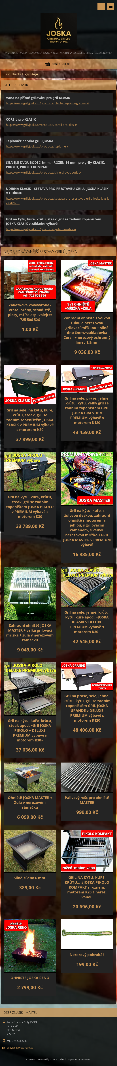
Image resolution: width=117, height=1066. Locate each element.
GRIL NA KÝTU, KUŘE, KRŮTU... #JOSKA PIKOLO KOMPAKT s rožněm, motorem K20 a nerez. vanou (87, 887)
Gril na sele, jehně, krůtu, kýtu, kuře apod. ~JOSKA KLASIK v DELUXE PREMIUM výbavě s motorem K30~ (87, 622)
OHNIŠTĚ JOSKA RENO (29, 977)
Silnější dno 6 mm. (30, 877)
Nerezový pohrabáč (87, 954)
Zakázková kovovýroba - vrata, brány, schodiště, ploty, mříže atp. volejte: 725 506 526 (30, 312)
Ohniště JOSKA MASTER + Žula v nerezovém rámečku (30, 802)
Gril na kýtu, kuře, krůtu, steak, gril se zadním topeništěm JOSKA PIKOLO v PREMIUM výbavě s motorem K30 (30, 507)
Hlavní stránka (12, 74)
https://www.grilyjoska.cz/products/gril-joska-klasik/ (41, 229)
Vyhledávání (101, 6)
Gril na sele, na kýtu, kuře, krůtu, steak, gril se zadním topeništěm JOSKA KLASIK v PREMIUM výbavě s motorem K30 (30, 420)
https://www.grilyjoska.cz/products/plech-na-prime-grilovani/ (47, 103)
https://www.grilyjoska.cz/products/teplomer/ (37, 146)
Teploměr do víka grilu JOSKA (29, 141)
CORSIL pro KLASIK (21, 119)
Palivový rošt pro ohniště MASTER (87, 800)
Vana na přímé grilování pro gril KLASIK (38, 98)
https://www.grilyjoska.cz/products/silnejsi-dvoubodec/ (43, 173)
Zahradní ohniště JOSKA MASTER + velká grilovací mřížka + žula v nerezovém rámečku (30, 632)
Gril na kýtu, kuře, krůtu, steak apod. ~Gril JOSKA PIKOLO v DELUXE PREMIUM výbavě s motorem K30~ (30, 730)
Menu (110, 6)
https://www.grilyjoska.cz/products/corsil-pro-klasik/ (41, 125)
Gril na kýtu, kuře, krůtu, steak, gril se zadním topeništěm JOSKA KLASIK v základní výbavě (53, 221)
